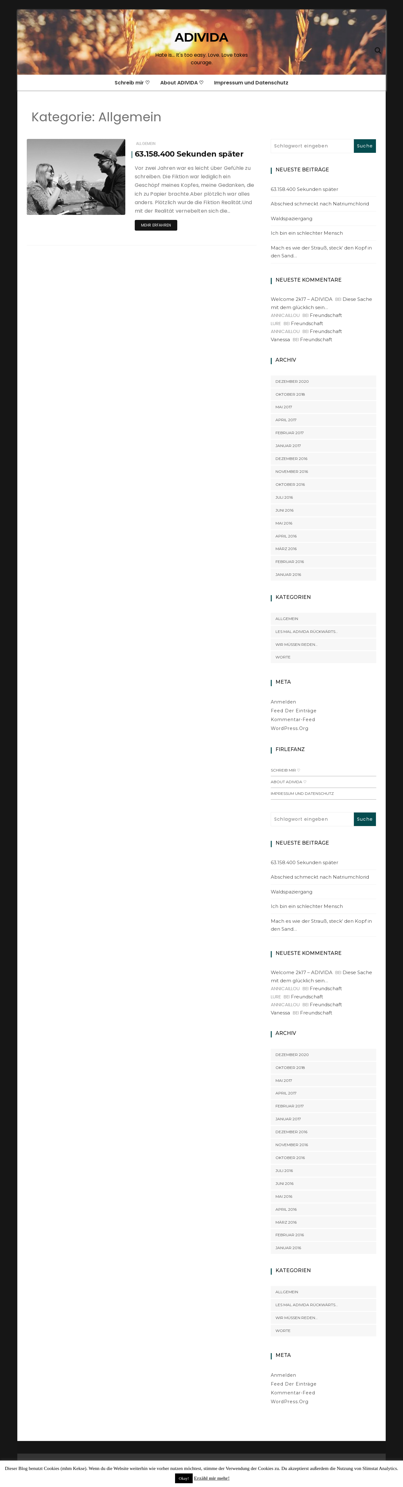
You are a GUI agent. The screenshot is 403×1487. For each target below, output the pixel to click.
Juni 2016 (284, 510)
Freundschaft (326, 315)
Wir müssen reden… (296, 644)
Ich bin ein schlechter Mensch (307, 233)
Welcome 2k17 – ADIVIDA (301, 299)
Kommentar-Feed (293, 719)
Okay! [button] (184, 1478)
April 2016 (286, 536)
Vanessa (280, 339)
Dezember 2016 (291, 458)
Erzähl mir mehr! (212, 1478)
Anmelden (283, 702)
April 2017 (286, 419)
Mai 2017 (283, 407)
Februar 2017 (289, 432)
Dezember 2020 (292, 381)
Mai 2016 (283, 523)
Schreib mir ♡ (132, 82)
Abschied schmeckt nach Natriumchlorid (320, 204)
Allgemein (146, 143)
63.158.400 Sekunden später (189, 153)
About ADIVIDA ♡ (181, 82)
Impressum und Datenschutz (251, 82)
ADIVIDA (201, 37)
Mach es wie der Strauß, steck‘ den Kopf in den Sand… (321, 252)
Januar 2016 (288, 574)
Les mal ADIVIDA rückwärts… (306, 631)
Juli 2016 (284, 497)
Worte (283, 657)
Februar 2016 (289, 561)
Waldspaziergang (291, 218)
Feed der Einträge (294, 711)
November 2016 (291, 471)
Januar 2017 (288, 445)
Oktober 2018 (290, 394)
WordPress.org (290, 728)
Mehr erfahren (156, 225)
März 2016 (286, 548)
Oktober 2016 (290, 484)
